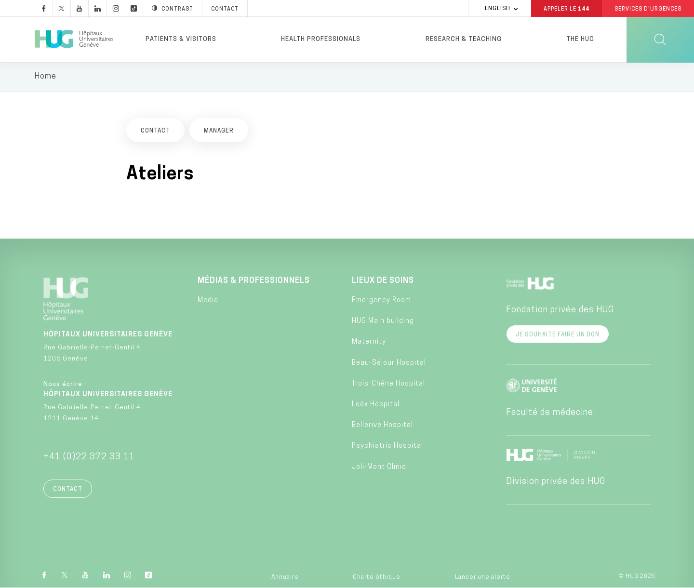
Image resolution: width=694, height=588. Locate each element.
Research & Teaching (464, 39)
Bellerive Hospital (382, 426)
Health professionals (320, 39)
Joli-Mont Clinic (379, 467)
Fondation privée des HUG (560, 310)
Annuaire (285, 578)
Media (208, 301)
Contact (67, 490)
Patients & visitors (181, 39)
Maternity (369, 343)
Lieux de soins (383, 281)
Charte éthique (376, 578)
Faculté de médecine (549, 413)
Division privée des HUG (555, 482)
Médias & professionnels (254, 281)
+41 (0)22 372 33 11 (89, 457)
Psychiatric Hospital (387, 447)
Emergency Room (381, 301)
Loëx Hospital (376, 405)
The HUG (580, 39)
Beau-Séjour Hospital (389, 363)
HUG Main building (383, 322)
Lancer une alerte (482, 578)
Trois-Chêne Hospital (388, 384)
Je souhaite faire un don (558, 335)
